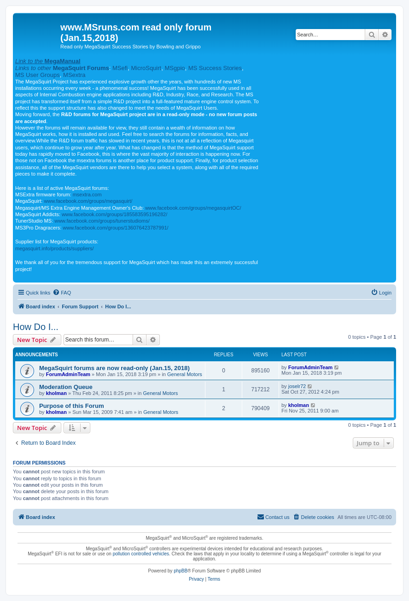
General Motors (184, 374)
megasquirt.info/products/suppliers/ (54, 248)
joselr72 (297, 386)
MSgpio (174, 68)
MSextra (74, 74)
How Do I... (35, 327)
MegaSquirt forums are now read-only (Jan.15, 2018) (114, 368)
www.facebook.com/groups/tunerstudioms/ (102, 221)
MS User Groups (37, 74)
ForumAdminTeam (68, 374)
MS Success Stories (215, 68)
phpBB (180, 570)
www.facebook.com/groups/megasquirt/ (88, 201)
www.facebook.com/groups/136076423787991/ (115, 227)
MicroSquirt (146, 68)
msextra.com (87, 194)
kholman (56, 393)
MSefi (120, 68)
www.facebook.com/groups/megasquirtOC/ (193, 208)
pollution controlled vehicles (141, 553)
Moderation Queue (66, 386)
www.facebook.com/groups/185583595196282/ (114, 214)
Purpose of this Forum (71, 405)
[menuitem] (62, 292)
